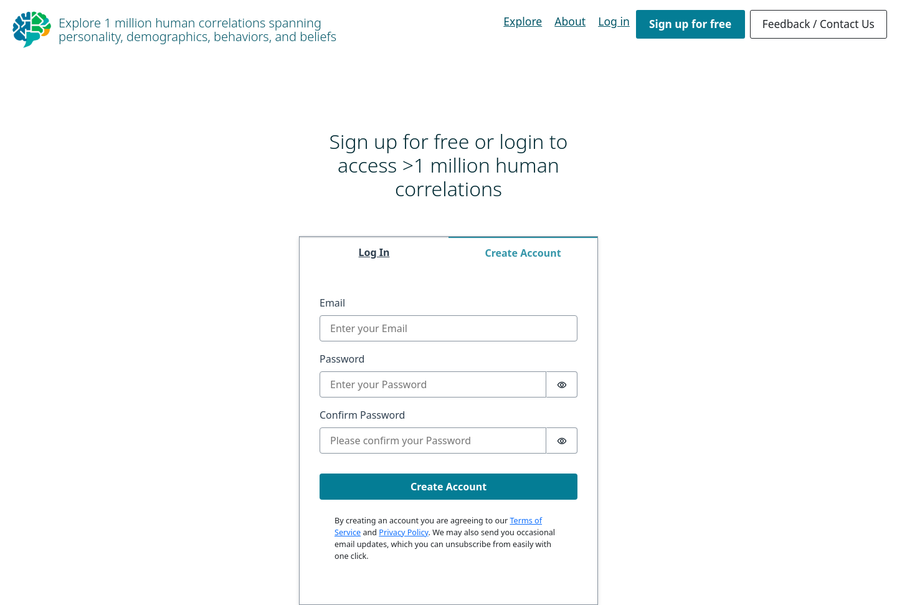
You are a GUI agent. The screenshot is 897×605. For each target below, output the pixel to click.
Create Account (448, 486)
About (570, 21)
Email (332, 303)
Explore (522, 21)
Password (342, 359)
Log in (614, 21)
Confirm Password (362, 415)
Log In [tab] (374, 252)
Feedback (818, 24)
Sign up (690, 24)
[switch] (561, 384)
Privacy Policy (403, 532)
